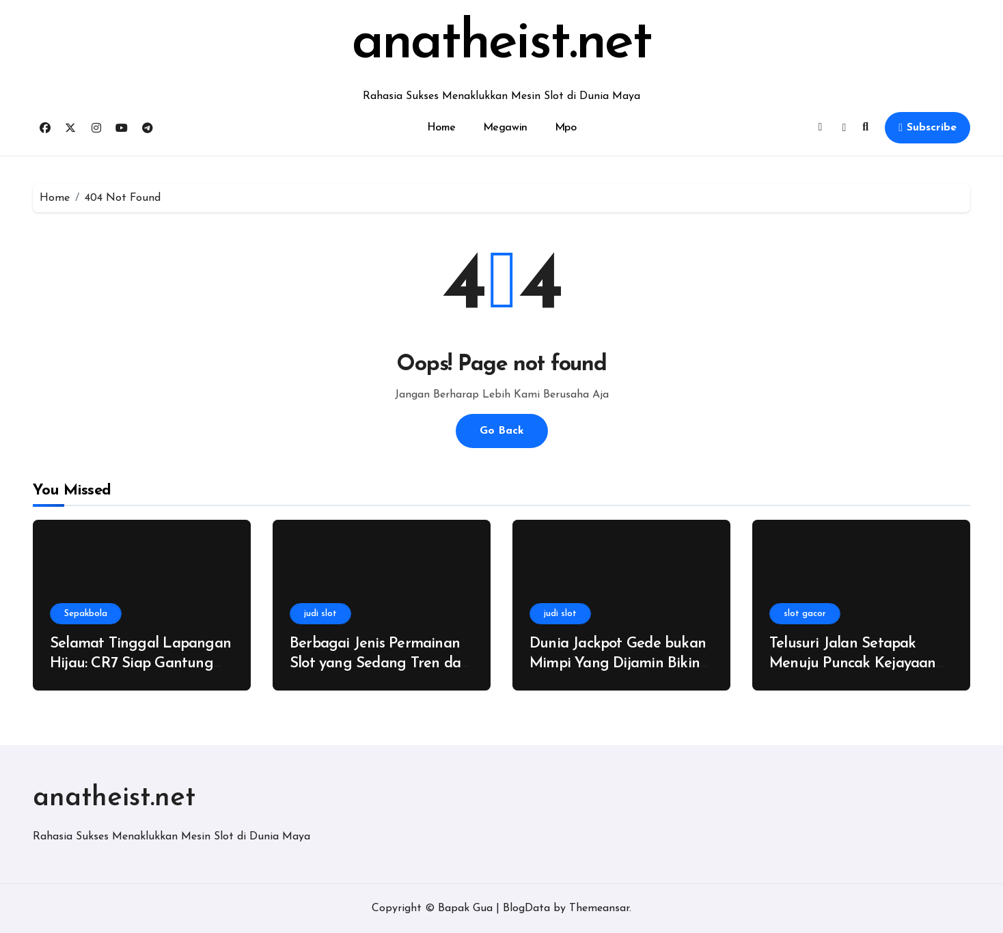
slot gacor (805, 613)
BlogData (526, 908)
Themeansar (599, 908)
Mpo (566, 127)
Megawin (505, 127)
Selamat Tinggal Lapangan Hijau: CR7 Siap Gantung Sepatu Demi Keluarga (140, 663)
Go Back (502, 431)
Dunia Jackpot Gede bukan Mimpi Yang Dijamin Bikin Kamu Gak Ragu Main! (618, 663)
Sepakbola (85, 613)
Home (441, 127)
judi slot (320, 613)
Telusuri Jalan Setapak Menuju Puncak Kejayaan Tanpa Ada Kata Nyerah (852, 663)
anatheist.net (502, 43)
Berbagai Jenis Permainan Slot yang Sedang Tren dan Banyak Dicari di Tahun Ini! (379, 663)
